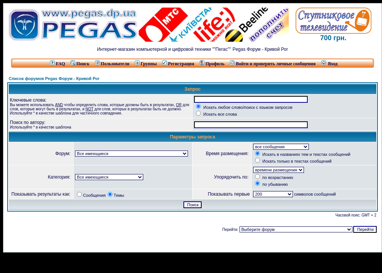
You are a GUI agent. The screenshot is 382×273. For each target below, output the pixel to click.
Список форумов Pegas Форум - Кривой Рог (54, 78)
